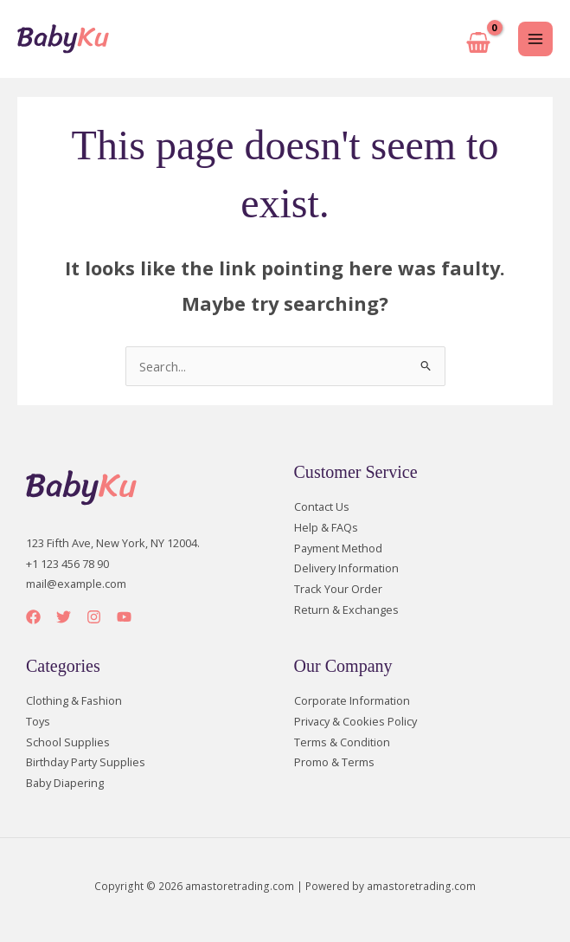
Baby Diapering (65, 782)
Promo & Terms (334, 762)
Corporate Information (352, 700)
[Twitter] (63, 617)
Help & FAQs (326, 527)
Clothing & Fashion (74, 700)
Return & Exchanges (346, 609)
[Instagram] (93, 617)
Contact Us (321, 506)
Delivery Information (346, 568)
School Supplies (68, 742)
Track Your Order (338, 589)
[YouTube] (124, 617)
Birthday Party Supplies (85, 762)
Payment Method (338, 548)
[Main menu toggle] (535, 39)
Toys (38, 721)
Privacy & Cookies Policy (355, 721)
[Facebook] (33, 617)
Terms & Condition (342, 742)
